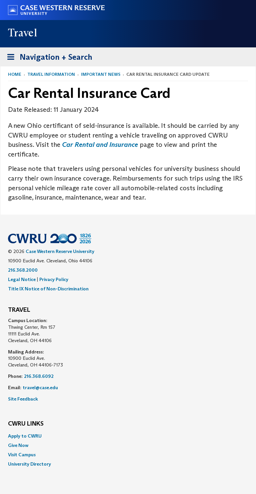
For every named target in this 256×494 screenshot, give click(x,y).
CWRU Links (26, 424)
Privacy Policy (53, 279)
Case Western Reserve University (60, 251)
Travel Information (51, 74)
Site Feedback (23, 399)
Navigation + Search (47, 58)
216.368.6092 (39, 376)
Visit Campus (22, 455)
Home (14, 74)
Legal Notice (22, 279)
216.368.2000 (23, 270)
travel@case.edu (40, 388)
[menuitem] (128, 436)
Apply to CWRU (25, 436)
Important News (100, 74)
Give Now (18, 445)
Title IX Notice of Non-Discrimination (48, 289)
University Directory (29, 464)
